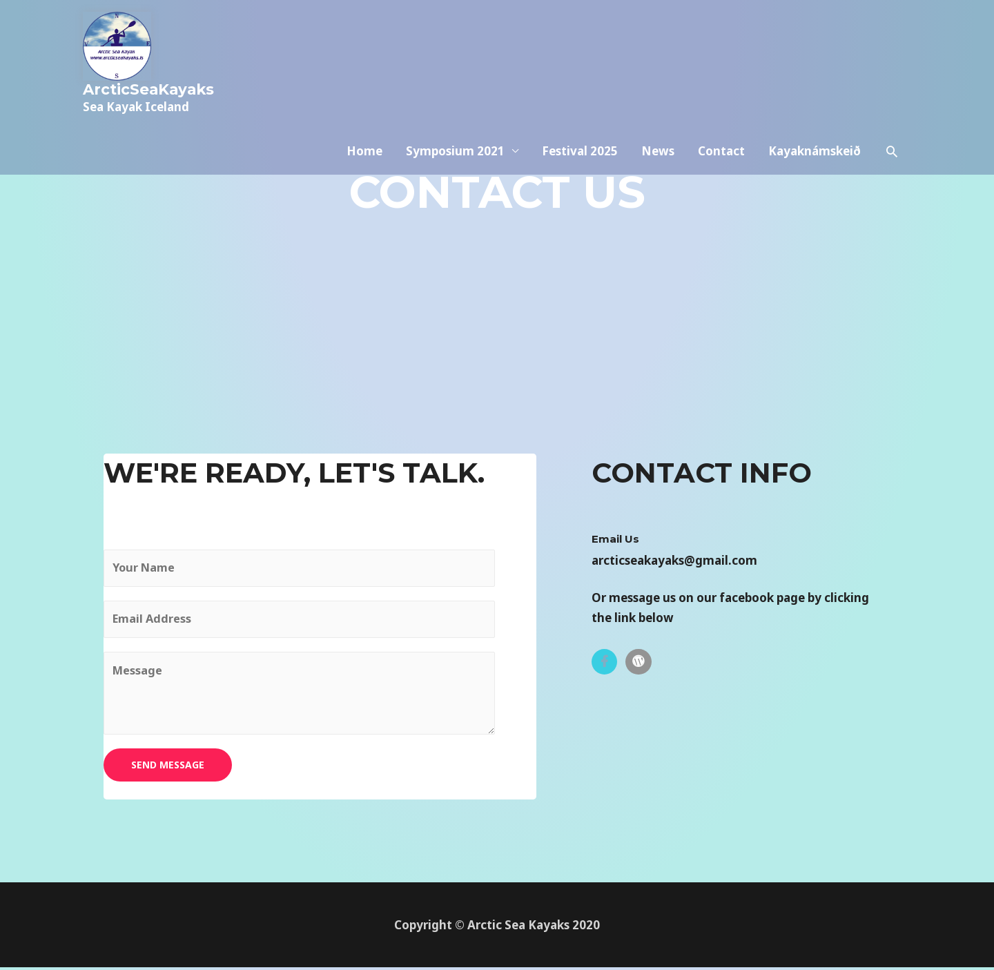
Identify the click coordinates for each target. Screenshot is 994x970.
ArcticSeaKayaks (150, 88)
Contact (721, 64)
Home (364, 64)
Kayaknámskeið (814, 64)
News (657, 64)
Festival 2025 (580, 64)
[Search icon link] (891, 64)
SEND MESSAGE (167, 768)
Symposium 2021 (455, 64)
